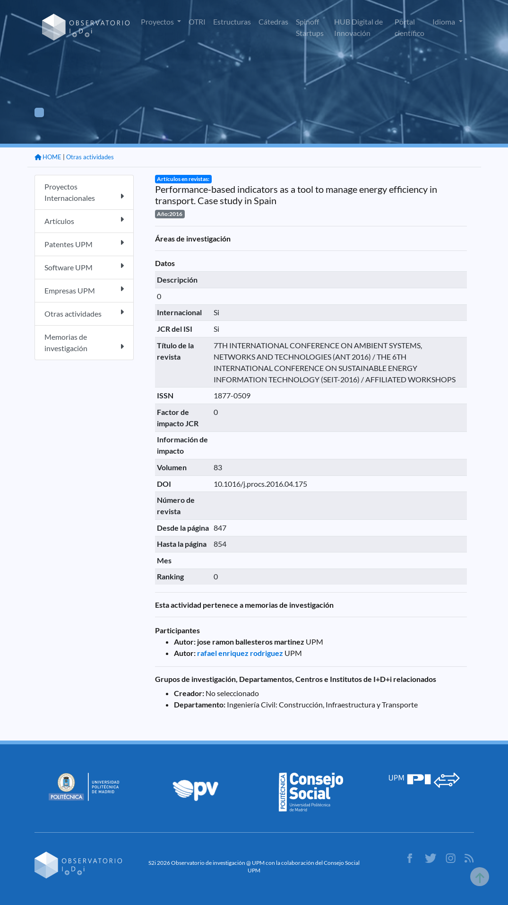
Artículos (84, 220)
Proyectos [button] (158, 21)
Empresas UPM (84, 290)
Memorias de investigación (84, 342)
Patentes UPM (84, 244)
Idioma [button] (444, 21)
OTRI (197, 21)
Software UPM (84, 267)
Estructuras (232, 21)
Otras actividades (90, 157)
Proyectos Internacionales (84, 192)
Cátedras (273, 21)
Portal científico (409, 27)
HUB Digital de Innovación (358, 27)
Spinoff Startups (310, 27)
